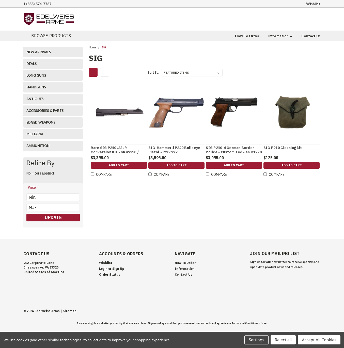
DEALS (31, 64)
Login (103, 269)
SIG (104, 47)
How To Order (247, 36)
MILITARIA (34, 134)
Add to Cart (119, 166)
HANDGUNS (36, 87)
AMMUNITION (38, 146)
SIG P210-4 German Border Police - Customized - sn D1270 (234, 150)
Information (280, 36)
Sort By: (153, 72)
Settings (256, 340)
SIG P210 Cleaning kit (282, 148)
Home (92, 47)
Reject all (283, 340)
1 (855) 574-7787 (37, 4)
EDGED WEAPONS (40, 122)
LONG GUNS (36, 75)
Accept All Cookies (319, 340)
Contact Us (311, 36)
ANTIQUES (35, 99)
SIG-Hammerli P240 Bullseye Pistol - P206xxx (174, 150)
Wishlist (313, 4)
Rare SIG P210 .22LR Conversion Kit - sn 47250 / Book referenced (115, 152)
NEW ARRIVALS (38, 52)
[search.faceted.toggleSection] (34, 187)
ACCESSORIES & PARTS (45, 111)
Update (53, 217)
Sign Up (118, 269)
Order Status (109, 274)
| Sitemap (68, 311)
